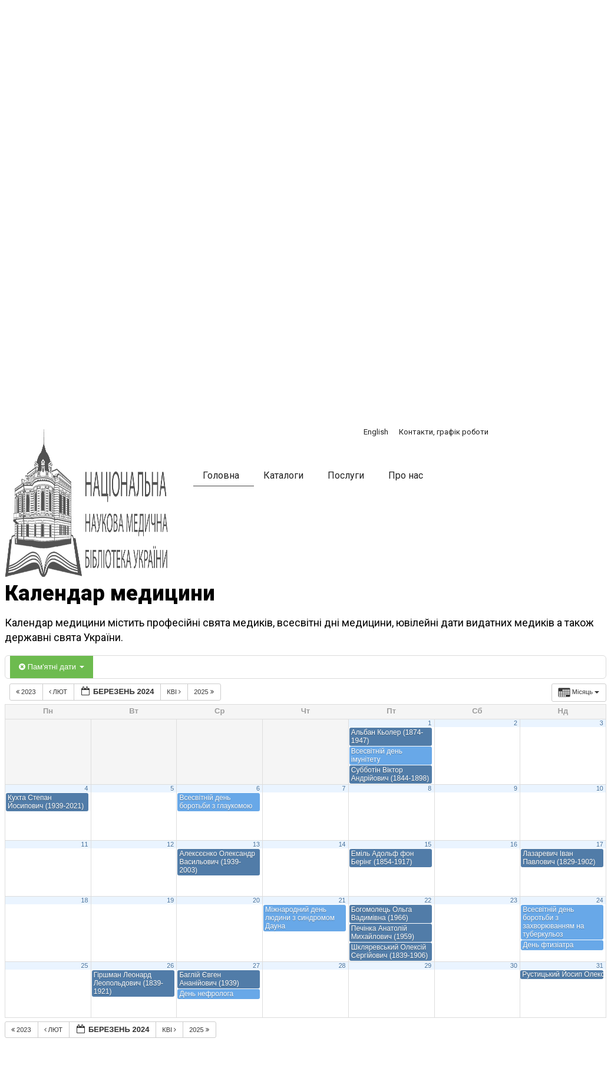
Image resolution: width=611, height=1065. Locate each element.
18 (84, 900)
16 (513, 844)
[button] (461, 477)
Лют (59, 691)
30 (513, 965)
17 (599, 844)
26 (170, 965)
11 (84, 844)
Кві (175, 691)
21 (342, 900)
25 (84, 965)
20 (256, 900)
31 (599, 965)
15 (427, 844)
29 (427, 965)
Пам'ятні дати (51, 666)
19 (170, 900)
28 (342, 965)
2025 (205, 691)
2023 (27, 691)
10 (599, 788)
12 (170, 844)
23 (513, 900)
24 (599, 900)
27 (256, 965)
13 (256, 844)
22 (427, 900)
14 (342, 844)
